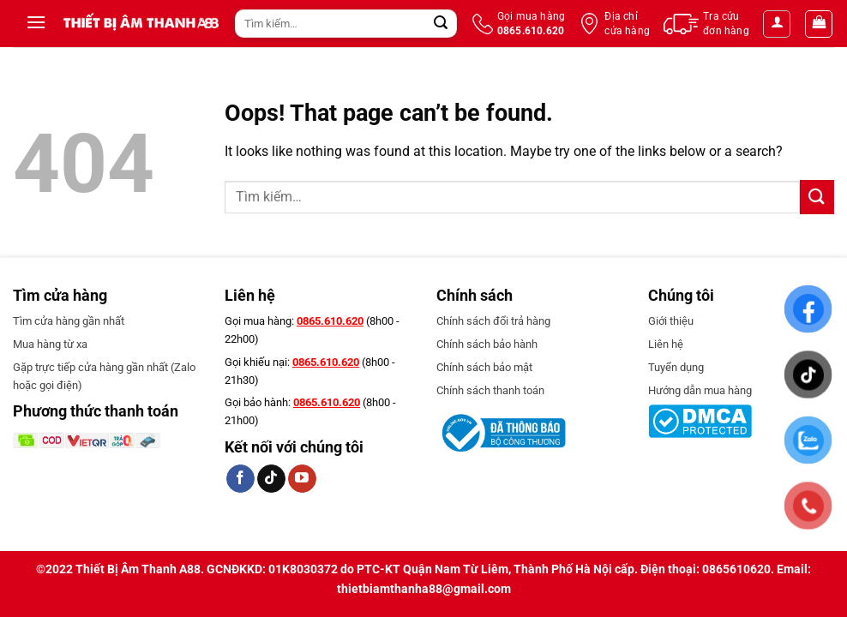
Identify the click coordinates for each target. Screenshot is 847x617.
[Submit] (440, 24)
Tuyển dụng (676, 367)
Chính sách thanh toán (490, 390)
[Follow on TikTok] (271, 479)
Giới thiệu (671, 320)
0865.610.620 (330, 320)
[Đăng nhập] (776, 24)
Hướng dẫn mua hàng (700, 390)
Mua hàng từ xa (50, 344)
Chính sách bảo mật (484, 367)
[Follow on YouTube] (302, 479)
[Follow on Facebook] (240, 479)
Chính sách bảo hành (487, 344)
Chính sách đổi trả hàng (493, 320)
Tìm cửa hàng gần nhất (68, 320)
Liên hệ (665, 344)
